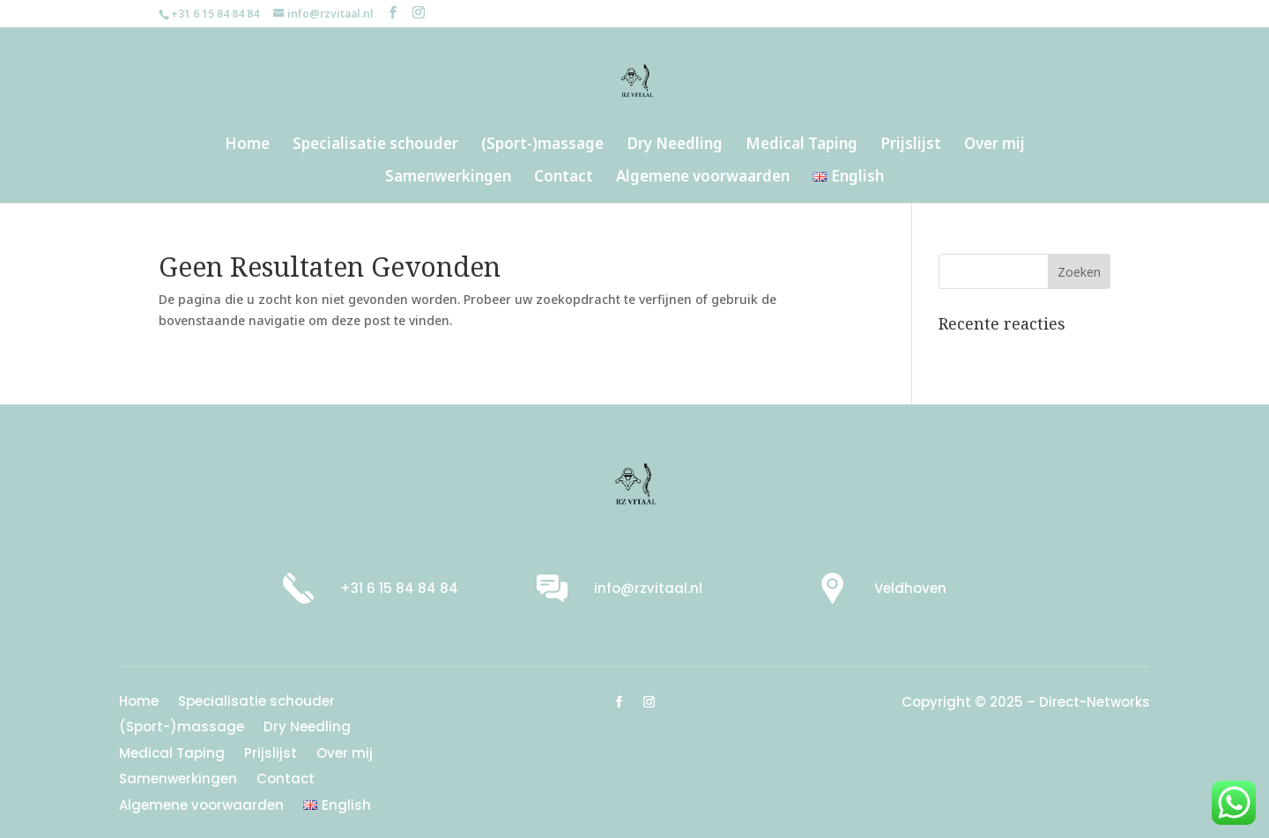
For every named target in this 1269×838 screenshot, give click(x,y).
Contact (563, 178)
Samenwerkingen (448, 178)
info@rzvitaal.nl (648, 588)
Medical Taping (801, 145)
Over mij (994, 145)
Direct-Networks (1094, 702)
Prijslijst (910, 145)
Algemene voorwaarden (703, 178)
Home (247, 145)
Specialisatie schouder (375, 145)
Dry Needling (675, 145)
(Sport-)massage (542, 145)
